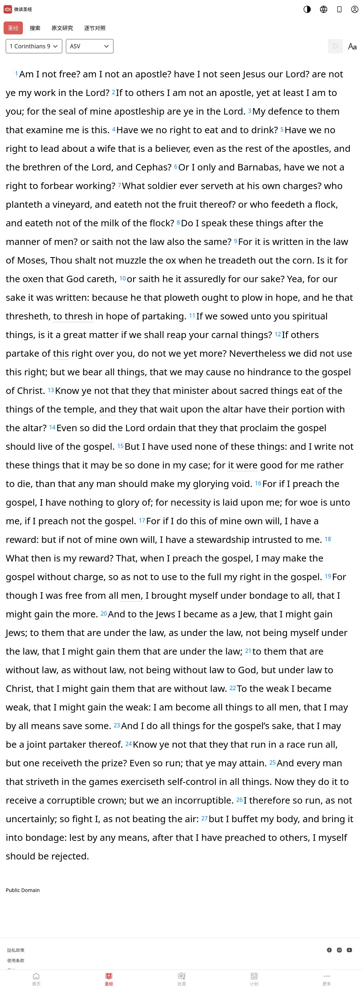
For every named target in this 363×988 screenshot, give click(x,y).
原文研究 (62, 28)
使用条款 (15, 961)
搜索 (35, 28)
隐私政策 (15, 950)
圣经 (13, 28)
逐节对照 (95, 28)
